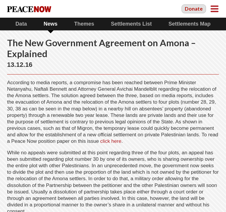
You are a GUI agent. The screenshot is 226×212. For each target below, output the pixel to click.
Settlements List (131, 24)
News (50, 24)
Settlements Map (190, 24)
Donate (194, 9)
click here (111, 141)
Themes (84, 24)
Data (21, 24)
